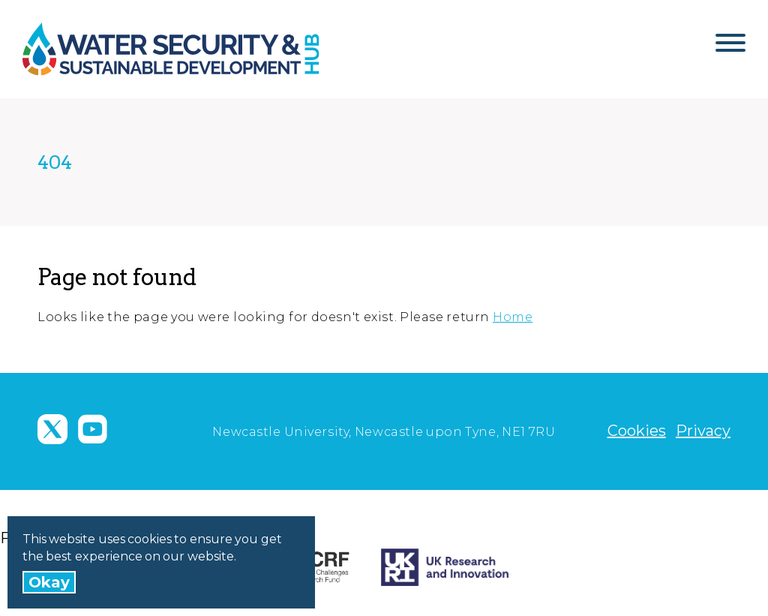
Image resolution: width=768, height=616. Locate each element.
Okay (49, 582)
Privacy (703, 431)
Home (512, 317)
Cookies (637, 431)
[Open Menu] (731, 49)
